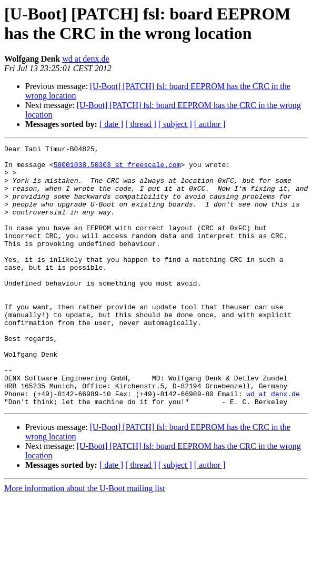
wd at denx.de (85, 58)
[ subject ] (175, 124)
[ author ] (210, 124)
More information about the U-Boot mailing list (84, 540)
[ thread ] (140, 124)
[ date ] (111, 124)
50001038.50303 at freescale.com (117, 169)
